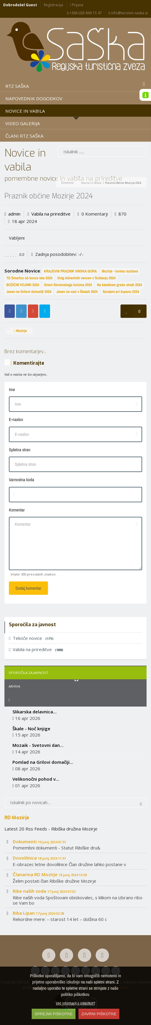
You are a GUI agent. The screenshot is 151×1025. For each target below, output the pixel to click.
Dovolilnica (39, 858)
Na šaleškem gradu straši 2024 (119, 284)
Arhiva (14, 686)
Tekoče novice (31, 638)
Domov (67, 182)
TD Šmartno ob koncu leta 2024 (29, 277)
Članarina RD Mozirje (50, 874)
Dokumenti (39, 841)
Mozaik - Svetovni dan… (37, 745)
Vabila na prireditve (50, 214)
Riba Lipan (38, 913)
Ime (12, 389)
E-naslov (16, 419)
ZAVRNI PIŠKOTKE (98, 1014)
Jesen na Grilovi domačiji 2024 (28, 291)
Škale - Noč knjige (31, 728)
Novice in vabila (91, 183)
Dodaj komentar (28, 588)
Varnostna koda (21, 479)
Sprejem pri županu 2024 (121, 291)
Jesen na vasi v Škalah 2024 (77, 291)
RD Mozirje (16, 817)
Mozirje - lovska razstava (120, 271)
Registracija (53, 4)
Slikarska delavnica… (34, 712)
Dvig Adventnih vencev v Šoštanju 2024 (86, 277)
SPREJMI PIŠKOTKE (54, 1014)
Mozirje (20, 330)
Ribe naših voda (44, 891)
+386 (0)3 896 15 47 (84, 12)
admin (14, 214)
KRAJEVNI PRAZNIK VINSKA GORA (70, 271)
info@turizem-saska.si (128, 12)
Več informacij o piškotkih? (75, 1003)
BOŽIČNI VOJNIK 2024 (22, 284)
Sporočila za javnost (28, 672)
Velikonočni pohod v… (35, 779)
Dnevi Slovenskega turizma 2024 (68, 284)
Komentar (17, 510)
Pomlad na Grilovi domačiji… (42, 762)
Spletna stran (19, 450)
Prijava (76, 4)
